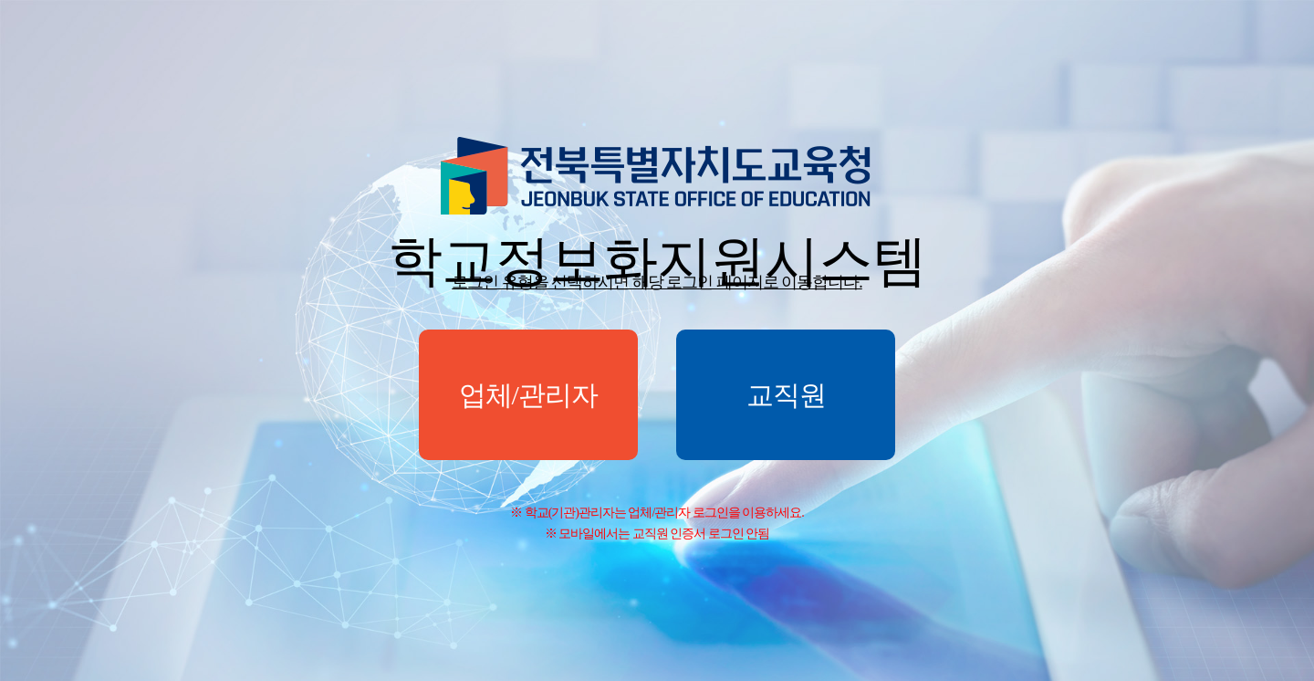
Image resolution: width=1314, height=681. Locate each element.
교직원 (786, 395)
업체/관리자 (528, 395)
